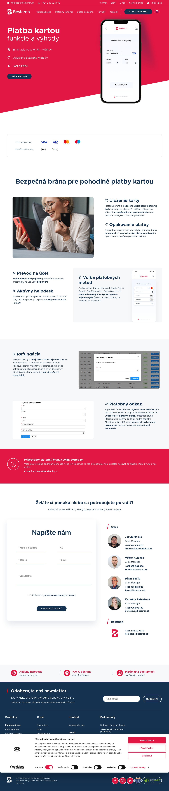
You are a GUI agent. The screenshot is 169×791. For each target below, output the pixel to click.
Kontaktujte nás (76, 725)
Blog (113, 3)
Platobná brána (43, 12)
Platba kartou (12, 729)
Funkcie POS (11, 749)
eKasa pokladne (85, 12)
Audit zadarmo (138, 12)
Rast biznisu (20, 66)
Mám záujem (19, 76)
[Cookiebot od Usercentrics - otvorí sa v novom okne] (17, 786)
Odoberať (152, 699)
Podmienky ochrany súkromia (115, 748)
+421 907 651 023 (134, 587)
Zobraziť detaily (137, 786)
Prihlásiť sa (156, 3)
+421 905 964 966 (134, 566)
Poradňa (41, 742)
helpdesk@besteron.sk (22, 3)
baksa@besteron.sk (135, 590)
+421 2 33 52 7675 (51, 3)
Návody (101, 12)
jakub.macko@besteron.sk (138, 548)
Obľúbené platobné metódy (30, 58)
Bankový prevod (13, 734)
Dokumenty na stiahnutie (112, 725)
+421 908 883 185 (134, 608)
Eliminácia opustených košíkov (32, 49)
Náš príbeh (42, 725)
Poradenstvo (43, 734)
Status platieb (136, 3)
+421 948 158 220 (134, 545)
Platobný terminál (64, 12)
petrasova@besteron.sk (137, 611)
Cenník (103, 3)
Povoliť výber (147, 766)
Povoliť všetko (147, 759)
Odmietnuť (147, 774)
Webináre (42, 738)
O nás (122, 3)
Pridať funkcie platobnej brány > (40, 471)
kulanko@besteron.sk (136, 569)
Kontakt (114, 12)
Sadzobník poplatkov (79, 737)
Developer (10, 738)
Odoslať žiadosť (51, 609)
